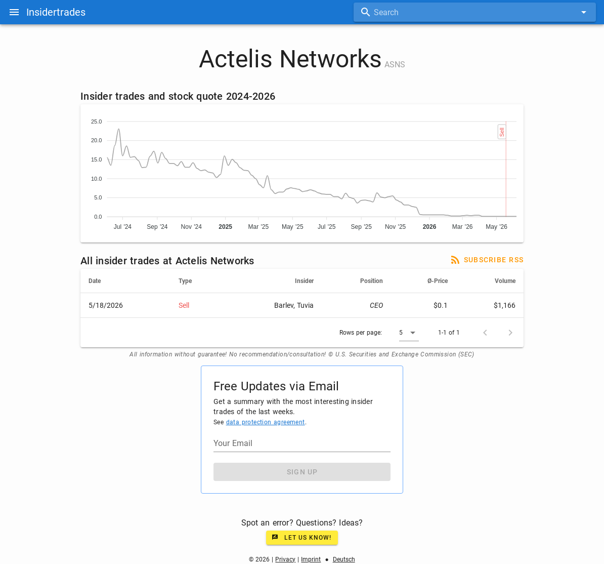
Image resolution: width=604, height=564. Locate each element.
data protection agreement (265, 422)
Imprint (311, 559)
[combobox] (475, 12)
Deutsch (344, 559)
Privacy (285, 559)
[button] (409, 333)
